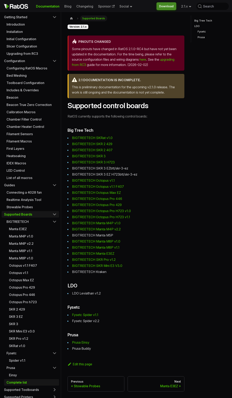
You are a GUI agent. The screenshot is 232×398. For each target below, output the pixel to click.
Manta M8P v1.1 (20, 251)
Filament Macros (19, 141)
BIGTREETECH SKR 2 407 (92, 150)
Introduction (16, 24)
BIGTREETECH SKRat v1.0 (92, 138)
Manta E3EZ (18, 229)
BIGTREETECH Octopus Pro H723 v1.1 (101, 217)
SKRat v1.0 (17, 346)
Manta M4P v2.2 (21, 244)
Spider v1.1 (17, 360)
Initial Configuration (21, 39)
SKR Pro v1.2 (18, 339)
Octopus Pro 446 (22, 295)
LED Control (16, 170)
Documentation (47, 6)
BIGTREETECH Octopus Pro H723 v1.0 (101, 211)
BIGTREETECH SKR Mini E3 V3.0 (97, 266)
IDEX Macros (16, 163)
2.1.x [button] (184, 6)
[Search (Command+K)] (212, 6)
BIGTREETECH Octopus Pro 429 (97, 205)
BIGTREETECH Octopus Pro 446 (97, 199)
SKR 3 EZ (16, 317)
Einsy (13, 375)
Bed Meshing (17, 75)
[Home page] (71, 18)
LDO (197, 26)
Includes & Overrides (23, 90)
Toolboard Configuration (25, 83)
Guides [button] (9, 185)
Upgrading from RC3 (22, 54)
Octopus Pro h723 (23, 302)
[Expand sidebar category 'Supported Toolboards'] (54, 389)
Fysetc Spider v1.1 (85, 315)
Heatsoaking (16, 156)
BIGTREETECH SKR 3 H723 (93, 162)
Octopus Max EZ (21, 280)
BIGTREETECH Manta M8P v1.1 (95, 247)
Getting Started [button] (15, 17)
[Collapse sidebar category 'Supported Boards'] (54, 214)
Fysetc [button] (11, 353)
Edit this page (80, 364)
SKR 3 (13, 324)
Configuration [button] (14, 61)
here (143, 59)
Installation (15, 32)
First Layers (15, 149)
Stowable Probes (20, 207)
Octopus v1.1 (18, 273)
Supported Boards (18, 214)
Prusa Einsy (80, 342)
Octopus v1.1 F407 (23, 265)
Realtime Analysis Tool (24, 200)
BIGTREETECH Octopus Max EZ (96, 193)
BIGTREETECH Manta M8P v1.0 (96, 241)
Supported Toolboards (21, 390)
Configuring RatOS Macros (27, 68)
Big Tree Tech (203, 20)
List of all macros (19, 178)
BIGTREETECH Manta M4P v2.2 (96, 229)
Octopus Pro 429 (22, 287)
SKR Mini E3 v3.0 (22, 331)
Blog (67, 6)
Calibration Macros (21, 112)
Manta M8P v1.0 (21, 258)
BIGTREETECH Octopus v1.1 (93, 180)
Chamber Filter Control (24, 119)
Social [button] (124, 6)
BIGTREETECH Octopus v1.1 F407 (98, 186)
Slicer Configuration (22, 46)
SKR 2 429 (17, 309)
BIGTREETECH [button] (18, 222)
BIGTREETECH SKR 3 (89, 156)
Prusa (201, 37)
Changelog (84, 6)
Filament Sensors (20, 134)
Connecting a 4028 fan (24, 192)
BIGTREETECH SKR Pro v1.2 (94, 260)
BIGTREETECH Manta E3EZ (93, 253)
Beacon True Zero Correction (29, 105)
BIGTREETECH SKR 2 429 (92, 144)
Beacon (12, 97)
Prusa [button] (11, 368)
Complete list (17, 382)
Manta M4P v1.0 (21, 236)
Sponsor (106, 6)
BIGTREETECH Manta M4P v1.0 (96, 223)
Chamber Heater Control (25, 127)
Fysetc (202, 31)
